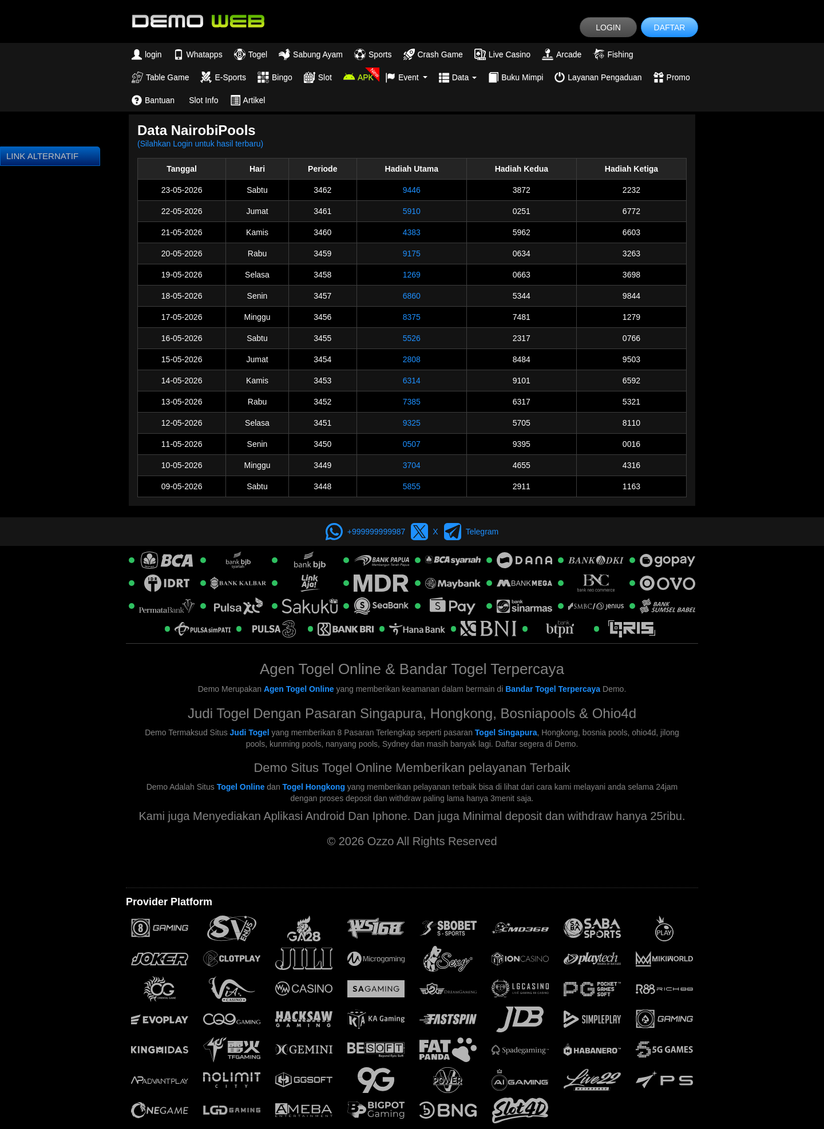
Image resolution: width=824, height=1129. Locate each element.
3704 (412, 465)
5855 (412, 486)
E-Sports (222, 77)
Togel (250, 54)
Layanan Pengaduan (597, 77)
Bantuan (153, 100)
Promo (671, 77)
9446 (412, 190)
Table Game (160, 77)
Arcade (561, 54)
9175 (412, 253)
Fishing (613, 54)
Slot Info (203, 100)
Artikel (248, 100)
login (147, 54)
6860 (412, 295)
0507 (412, 444)
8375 (412, 317)
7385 (412, 401)
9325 (412, 422)
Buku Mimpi (515, 77)
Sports (372, 54)
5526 (412, 338)
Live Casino (502, 54)
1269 (412, 274)
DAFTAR (670, 27)
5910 (412, 211)
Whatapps (198, 54)
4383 (412, 232)
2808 (412, 359)
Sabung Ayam (311, 54)
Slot (318, 77)
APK (358, 77)
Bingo (275, 77)
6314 (412, 380)
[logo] (197, 20)
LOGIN (608, 27)
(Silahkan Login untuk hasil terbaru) (200, 143)
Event (406, 77)
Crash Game (433, 54)
